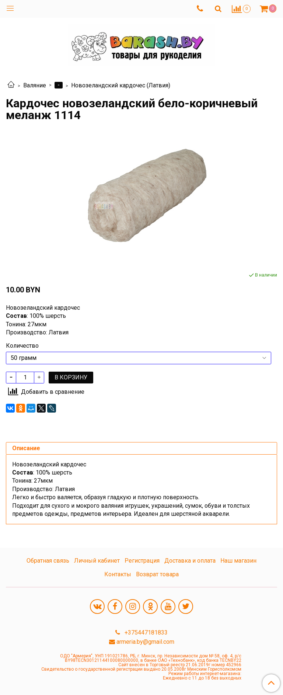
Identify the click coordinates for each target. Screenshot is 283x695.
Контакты (117, 574)
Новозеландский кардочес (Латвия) (120, 85)
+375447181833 (145, 632)
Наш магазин (238, 560)
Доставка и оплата (190, 560)
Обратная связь (48, 560)
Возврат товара (157, 574)
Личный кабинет (97, 560)
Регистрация (142, 560)
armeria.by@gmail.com (145, 641)
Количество (22, 346)
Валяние (34, 85)
